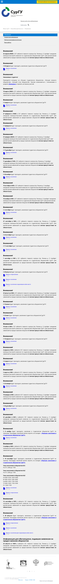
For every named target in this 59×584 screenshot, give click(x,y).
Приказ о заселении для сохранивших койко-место (19, 533)
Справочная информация (11, 37)
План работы (7, 42)
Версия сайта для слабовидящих (29, 21)
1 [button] (27, 571)
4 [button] (34, 571)
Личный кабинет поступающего (47, 1)
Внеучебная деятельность (17, 28)
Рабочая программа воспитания (13, 40)
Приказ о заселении (11, 68)
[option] (12, 564)
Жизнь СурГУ (6, 28)
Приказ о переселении (12, 274)
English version (24, 25)
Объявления (28, 28)
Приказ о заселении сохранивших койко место (18, 284)
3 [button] (32, 571)
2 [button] (29, 571)
